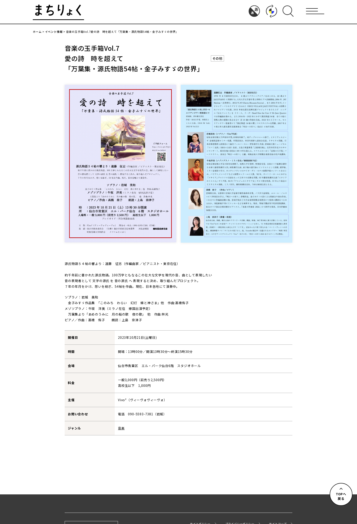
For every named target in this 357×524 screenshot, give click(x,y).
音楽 (121, 428)
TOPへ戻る (341, 496)
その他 (217, 58)
